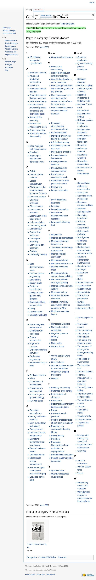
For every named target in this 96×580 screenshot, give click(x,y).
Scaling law (82, 192)
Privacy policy (30, 574)
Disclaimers (50, 574)
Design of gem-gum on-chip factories (37, 295)
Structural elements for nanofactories (83, 260)
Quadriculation (57, 470)
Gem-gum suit (36, 429)
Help (6, 70)
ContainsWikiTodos (47, 557)
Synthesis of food (85, 308)
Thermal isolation (85, 371)
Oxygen (54, 378)
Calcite (33, 171)
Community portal (38, 225)
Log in (91, 2)
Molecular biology (59, 292)
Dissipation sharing (38, 315)
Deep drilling (35, 280)
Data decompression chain (37, 267)
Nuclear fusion (57, 346)
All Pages (8, 64)
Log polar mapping (59, 209)
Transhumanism (84, 419)
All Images (9, 67)
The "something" (84, 330)
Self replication (84, 212)
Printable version (11, 49)
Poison (54, 410)
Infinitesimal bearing (60, 142)
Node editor (56, 343)
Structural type (84, 266)
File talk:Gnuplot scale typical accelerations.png (38, 470)
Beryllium (34, 152)
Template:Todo (84, 416)
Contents (62, 557)
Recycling (81, 145)
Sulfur (80, 279)
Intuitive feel (56, 187)
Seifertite (81, 208)
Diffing (32, 308)
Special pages (10, 46)
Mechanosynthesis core (62, 263)
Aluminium (34, 85)
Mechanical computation (62, 238)
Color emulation (37, 222)
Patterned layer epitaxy (61, 391)
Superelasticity (84, 285)
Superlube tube (84, 289)
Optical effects (57, 362)
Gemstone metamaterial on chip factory (37, 442)
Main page (7, 28)
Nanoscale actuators (60, 324)
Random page (10, 62)
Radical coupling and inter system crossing (84, 88)
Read (37, 15)
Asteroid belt (35, 123)
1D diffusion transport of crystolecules (35, 60)
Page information (11, 55)
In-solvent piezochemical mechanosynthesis (59, 126)
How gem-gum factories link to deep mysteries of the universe (62, 88)
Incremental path (58, 132)
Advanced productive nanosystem (35, 79)
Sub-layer (81, 269)
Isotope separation (59, 190)
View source (46, 15)
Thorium (81, 406)
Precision (55, 439)
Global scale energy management (36, 461)
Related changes (11, 43)
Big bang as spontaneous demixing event (36, 158)
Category (28, 9)
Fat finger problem (38, 375)
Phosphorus (56, 400)
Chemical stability (38, 196)
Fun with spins (36, 401)
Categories (32, 557)
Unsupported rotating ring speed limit (83, 438)
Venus (80, 473)
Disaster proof (36, 312)
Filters (32, 378)
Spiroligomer (83, 237)
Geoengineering (37, 455)
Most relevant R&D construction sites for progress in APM (60, 305)
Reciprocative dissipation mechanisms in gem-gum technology (84, 135)
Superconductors (85, 282)
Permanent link (10, 52)
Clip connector (36, 206)
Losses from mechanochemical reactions (59, 215)
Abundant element (38, 73)
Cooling (33, 251)
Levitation (55, 206)
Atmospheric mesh (38, 127)
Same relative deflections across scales (83, 186)
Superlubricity (83, 292)
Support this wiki (9, 33)
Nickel (54, 340)
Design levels (36, 283)
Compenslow (35, 229)
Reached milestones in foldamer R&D (83, 98)
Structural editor (84, 253)
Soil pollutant (83, 228)
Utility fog (81, 451)
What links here (11, 40)
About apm (41, 574)
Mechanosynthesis (59, 260)
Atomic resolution (37, 130)
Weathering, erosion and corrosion (82, 485)
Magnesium (56, 234)
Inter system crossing (60, 152)
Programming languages (62, 455)
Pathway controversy (60, 387)
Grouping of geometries (62, 57)
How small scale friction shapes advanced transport (62, 110)
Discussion (38, 9)
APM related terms (38, 101)
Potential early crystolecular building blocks (60, 429)
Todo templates (67, 24)
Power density (57, 435)
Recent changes (9, 31)
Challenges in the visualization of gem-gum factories (38, 190)
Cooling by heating (38, 254)
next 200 (44, 47)
